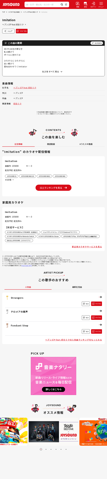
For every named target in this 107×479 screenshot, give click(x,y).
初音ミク (17, 103)
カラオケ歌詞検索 (14, 12)
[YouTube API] (26, 265)
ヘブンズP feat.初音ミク (30, 12)
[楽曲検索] (78, 4)
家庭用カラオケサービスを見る (87, 246)
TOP (3, 12)
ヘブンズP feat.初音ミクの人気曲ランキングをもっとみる (73, 339)
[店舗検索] (85, 4)
